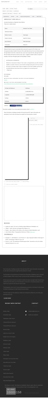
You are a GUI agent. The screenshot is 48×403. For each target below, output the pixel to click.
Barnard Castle (6, 329)
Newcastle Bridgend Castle (9, 380)
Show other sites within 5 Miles (36, 124)
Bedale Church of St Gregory (9, 336)
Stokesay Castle (6, 347)
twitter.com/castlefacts (33, 314)
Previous (16, 13)
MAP (17, 16)
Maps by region (30, 385)
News (45, 1)
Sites (22, 1)
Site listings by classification (20, 385)
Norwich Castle (6, 369)
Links (37, 387)
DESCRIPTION (6, 16)
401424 (5, 79)
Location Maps (28, 1)
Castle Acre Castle (7, 365)
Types (35, 1)
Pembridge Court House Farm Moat (10, 358)
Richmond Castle (6, 344)
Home (17, 1)
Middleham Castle (7, 340)
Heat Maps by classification (10, 387)
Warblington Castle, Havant (9, 318)
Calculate (31, 120)
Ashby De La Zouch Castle (8, 333)
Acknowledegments (31, 387)
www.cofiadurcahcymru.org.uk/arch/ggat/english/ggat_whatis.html (18, 83)
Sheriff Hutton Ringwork (8, 373)
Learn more (7, 298)
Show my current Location (11, 184)
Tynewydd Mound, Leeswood (9, 322)
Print (36, 120)
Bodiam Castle (6, 311)
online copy (32, 232)
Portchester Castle (7, 314)
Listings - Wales (13, 8)
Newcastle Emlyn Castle (8, 376)
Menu (7, 8)
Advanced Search (20, 387)
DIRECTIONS (39, 16)
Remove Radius (26, 181)
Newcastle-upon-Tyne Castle (9, 362)
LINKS (33, 16)
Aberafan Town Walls (7, 13)
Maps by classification (38, 385)
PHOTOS (12, 16)
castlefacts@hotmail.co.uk (33, 311)
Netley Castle (6, 355)
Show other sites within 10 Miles (13, 181)
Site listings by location (9, 385)
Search (40, 1)
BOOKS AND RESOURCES (25, 16)
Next (20, 13)
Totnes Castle (6, 351)
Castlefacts (5, 1)
